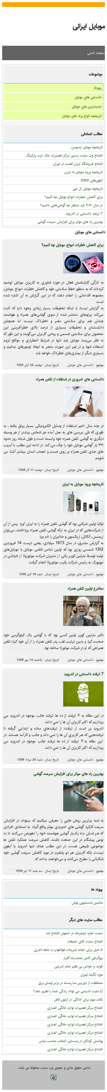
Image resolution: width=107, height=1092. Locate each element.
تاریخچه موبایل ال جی (88, 189)
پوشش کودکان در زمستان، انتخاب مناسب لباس (71, 1041)
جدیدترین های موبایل (87, 106)
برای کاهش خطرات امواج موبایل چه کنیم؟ (73, 197)
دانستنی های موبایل (88, 97)
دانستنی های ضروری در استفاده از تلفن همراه (70, 379)
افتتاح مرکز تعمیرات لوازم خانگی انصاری (75, 1008)
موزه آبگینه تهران (92, 975)
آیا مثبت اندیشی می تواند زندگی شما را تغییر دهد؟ (68, 991)
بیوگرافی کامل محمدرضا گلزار (83, 958)
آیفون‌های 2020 (92, 180)
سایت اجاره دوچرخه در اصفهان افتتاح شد (74, 933)
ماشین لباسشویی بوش (87, 903)
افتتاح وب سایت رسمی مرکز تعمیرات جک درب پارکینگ (64, 155)
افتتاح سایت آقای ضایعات (85, 941)
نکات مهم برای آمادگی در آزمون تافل (78, 999)
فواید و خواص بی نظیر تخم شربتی (78, 966)
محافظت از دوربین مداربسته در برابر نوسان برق (70, 983)
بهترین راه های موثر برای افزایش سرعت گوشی (70, 222)
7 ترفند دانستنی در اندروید (84, 213)
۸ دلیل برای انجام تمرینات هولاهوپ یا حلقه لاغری (68, 950)
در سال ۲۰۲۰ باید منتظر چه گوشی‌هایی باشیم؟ (71, 205)
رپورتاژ (98, 88)
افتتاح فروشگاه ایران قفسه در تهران (78, 164)
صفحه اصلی (96, 53)
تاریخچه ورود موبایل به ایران (84, 172)
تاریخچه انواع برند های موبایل (82, 116)
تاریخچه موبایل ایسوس (87, 147)
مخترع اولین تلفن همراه (86, 588)
